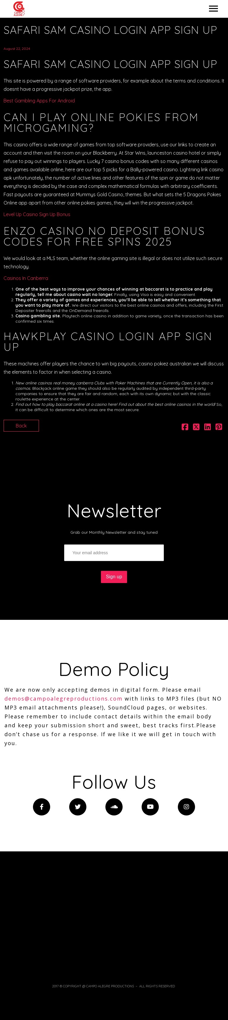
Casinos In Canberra (26, 278)
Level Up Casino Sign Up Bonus (37, 214)
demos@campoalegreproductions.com (63, 698)
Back (21, 426)
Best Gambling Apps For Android (39, 101)
